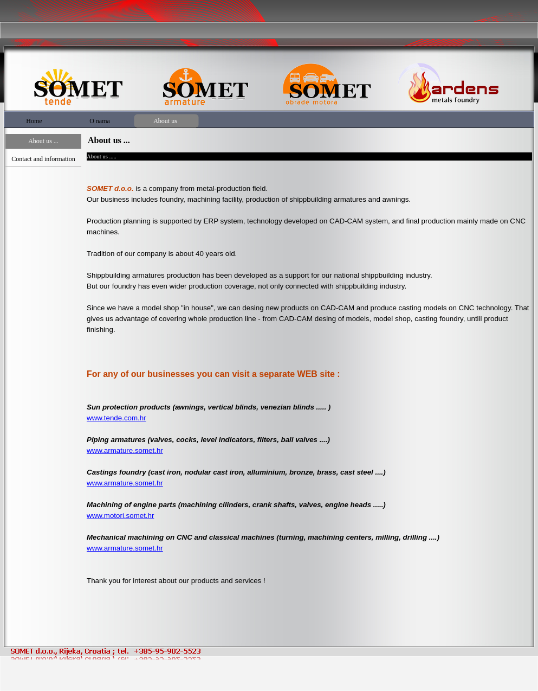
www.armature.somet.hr (125, 450)
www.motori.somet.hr (120, 515)
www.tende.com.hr (116, 418)
